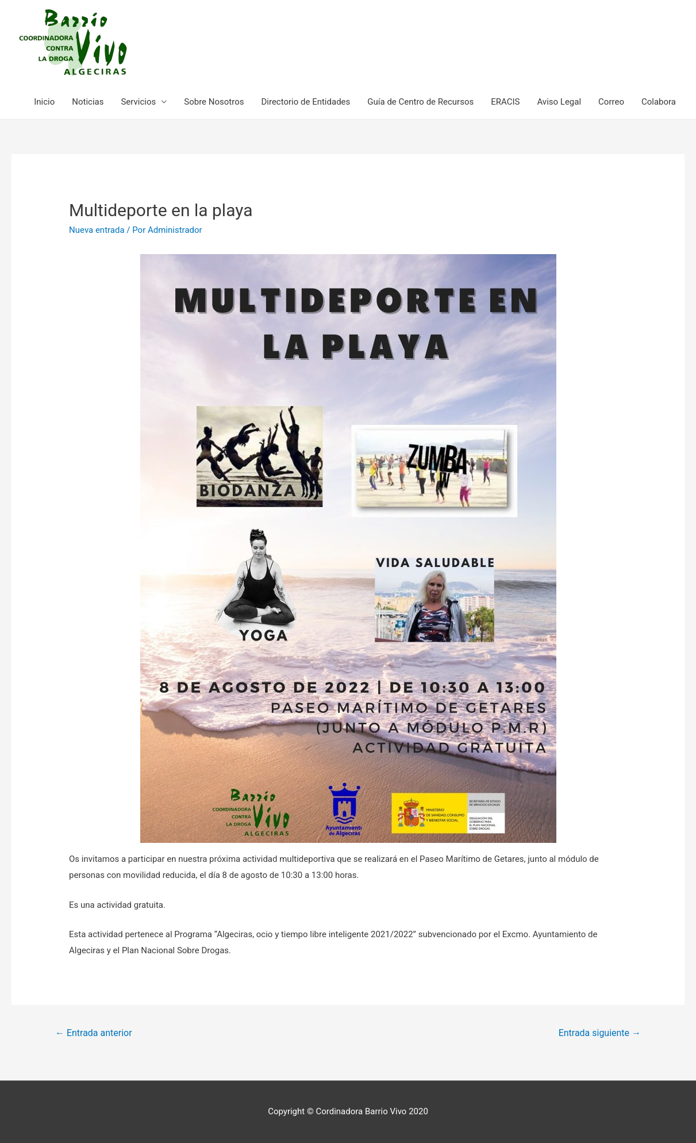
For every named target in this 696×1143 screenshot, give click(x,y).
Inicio (44, 102)
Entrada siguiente (600, 1032)
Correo (611, 102)
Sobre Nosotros (214, 102)
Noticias (87, 102)
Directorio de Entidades (305, 102)
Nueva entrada (97, 230)
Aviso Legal (559, 102)
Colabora (658, 102)
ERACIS (505, 102)
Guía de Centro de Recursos (420, 102)
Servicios (138, 102)
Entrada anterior (93, 1032)
